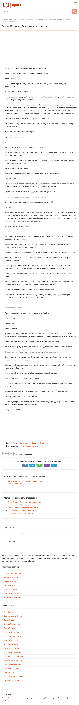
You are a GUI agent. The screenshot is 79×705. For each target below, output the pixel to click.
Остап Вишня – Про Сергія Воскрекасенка (24, 502)
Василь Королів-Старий (13, 616)
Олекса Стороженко (12, 648)
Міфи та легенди (10, 589)
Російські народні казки (13, 597)
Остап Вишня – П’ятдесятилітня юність (23, 508)
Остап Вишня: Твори (15, 484)
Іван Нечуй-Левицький (13, 677)
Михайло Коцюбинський (13, 656)
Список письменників (12, 681)
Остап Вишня (9, 673)
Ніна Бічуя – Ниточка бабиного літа (21, 513)
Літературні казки (11, 577)
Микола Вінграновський (13, 632)
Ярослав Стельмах (11, 644)
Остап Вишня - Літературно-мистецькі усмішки (26, 481)
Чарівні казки (9, 585)
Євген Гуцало (9, 620)
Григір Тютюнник (10, 628)
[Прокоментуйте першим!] (39, 534)
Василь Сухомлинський (13, 660)
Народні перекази (11, 593)
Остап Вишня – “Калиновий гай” (32, 443)
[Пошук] (36, 11)
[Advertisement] (39, 46)
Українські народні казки (13, 573)
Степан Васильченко (12, 624)
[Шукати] (74, 11)
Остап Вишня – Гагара (29, 446)
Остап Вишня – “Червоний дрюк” (20, 505)
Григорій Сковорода (11, 668)
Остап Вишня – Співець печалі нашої (22, 511)
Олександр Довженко (12, 664)
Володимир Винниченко (13, 636)
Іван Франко (9, 612)
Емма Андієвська (11, 640)
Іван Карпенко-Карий (12, 652)
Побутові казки (10, 581)
